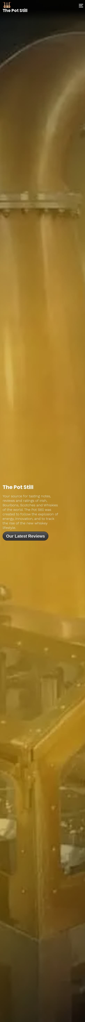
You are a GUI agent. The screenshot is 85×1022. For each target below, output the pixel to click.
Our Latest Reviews (25, 536)
